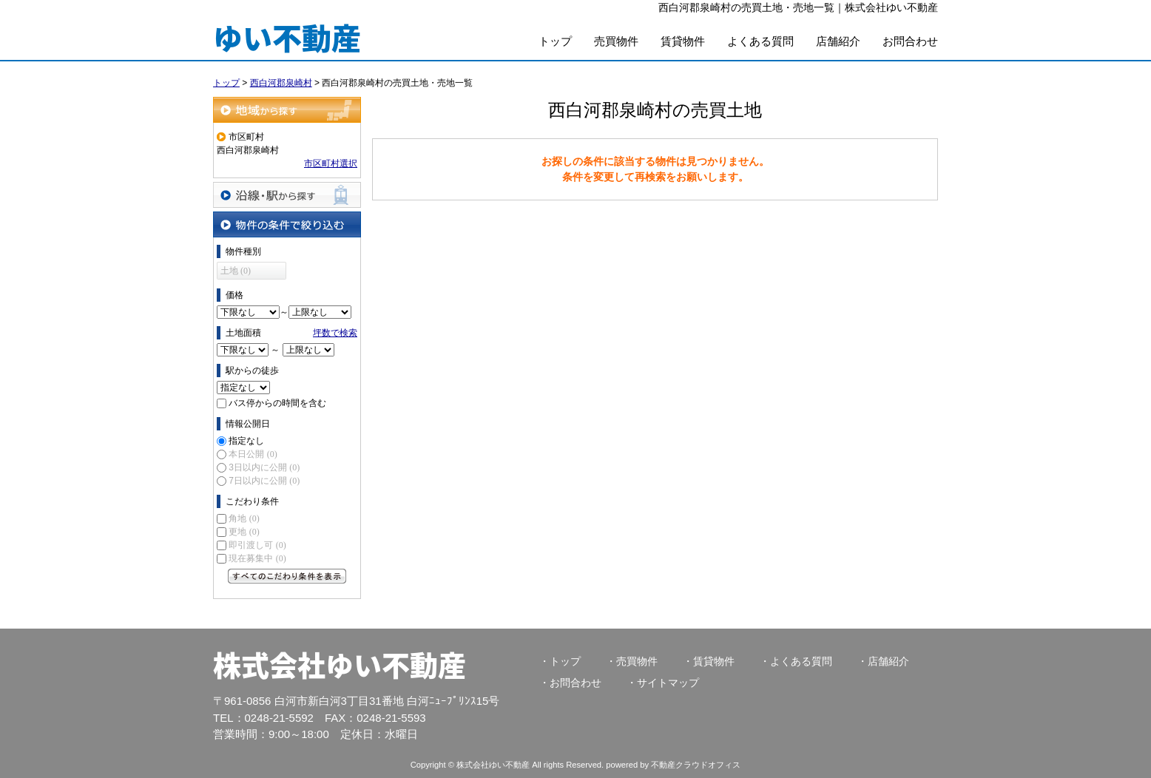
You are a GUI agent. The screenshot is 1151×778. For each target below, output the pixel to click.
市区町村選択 (330, 163)
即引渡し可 (257, 545)
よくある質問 (760, 41)
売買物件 (616, 41)
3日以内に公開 (264, 467)
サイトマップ (668, 683)
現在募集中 (257, 558)
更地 (244, 532)
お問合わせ (910, 41)
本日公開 (253, 454)
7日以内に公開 (264, 481)
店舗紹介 (838, 41)
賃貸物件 (683, 41)
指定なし (246, 441)
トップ (555, 41)
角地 (244, 518)
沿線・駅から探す (287, 195)
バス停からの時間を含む (277, 403)
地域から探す (287, 110)
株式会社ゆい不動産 (339, 664)
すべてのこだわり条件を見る (287, 576)
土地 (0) (235, 270)
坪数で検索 (335, 333)
